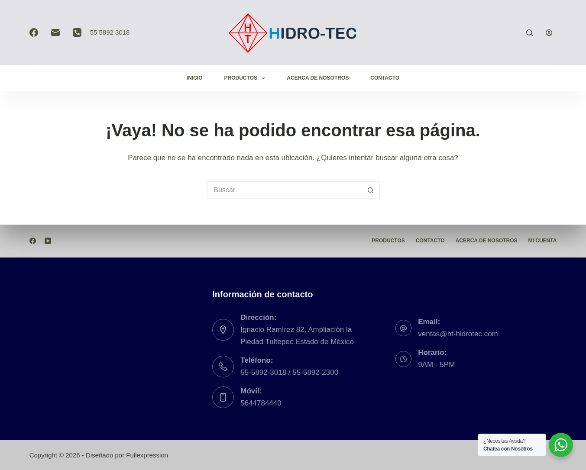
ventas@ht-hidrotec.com (458, 334)
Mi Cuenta (542, 241)
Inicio (195, 78)
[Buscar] (529, 32)
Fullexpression (147, 455)
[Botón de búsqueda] (371, 190)
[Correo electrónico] (55, 32)
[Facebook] (33, 32)
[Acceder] (549, 32)
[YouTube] (48, 241)
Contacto (384, 78)
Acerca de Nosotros (318, 78)
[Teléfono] (77, 32)
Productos (246, 78)
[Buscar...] (285, 190)
